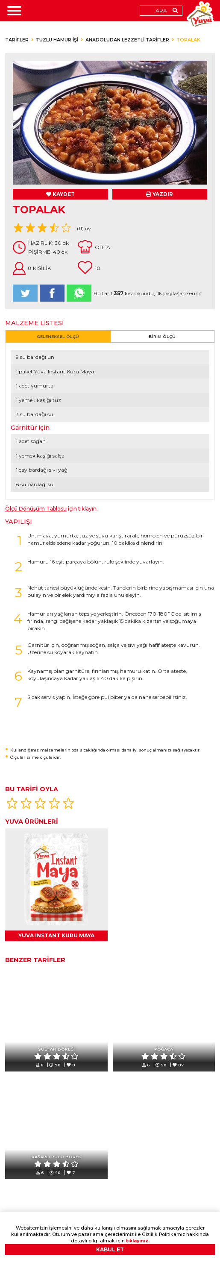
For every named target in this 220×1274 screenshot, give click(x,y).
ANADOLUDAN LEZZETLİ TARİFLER (127, 40)
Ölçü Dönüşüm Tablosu (36, 508)
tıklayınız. (138, 1241)
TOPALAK (188, 40)
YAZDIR (159, 194)
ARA (161, 10)
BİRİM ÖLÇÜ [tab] (162, 336)
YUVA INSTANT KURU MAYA (56, 935)
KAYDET (60, 194)
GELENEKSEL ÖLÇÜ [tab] (58, 336)
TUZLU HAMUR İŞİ (57, 40)
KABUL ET (110, 1249)
